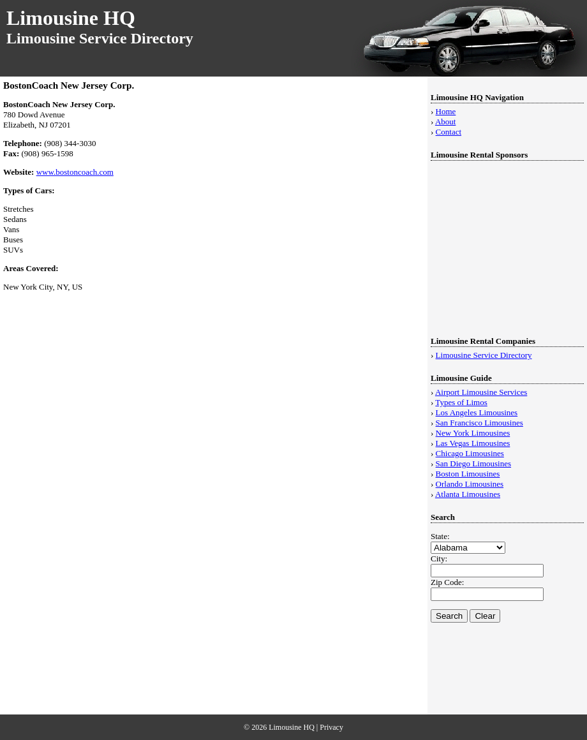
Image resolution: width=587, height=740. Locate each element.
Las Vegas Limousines (473, 443)
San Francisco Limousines (479, 422)
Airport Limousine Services (481, 392)
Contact (448, 132)
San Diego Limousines (473, 463)
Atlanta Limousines (467, 494)
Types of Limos (461, 402)
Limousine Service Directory (484, 355)
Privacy (331, 727)
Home (446, 111)
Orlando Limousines (470, 484)
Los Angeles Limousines (477, 412)
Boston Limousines (468, 473)
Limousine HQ (70, 17)
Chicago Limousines (470, 453)
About (445, 121)
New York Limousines (473, 433)
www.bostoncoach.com (75, 172)
